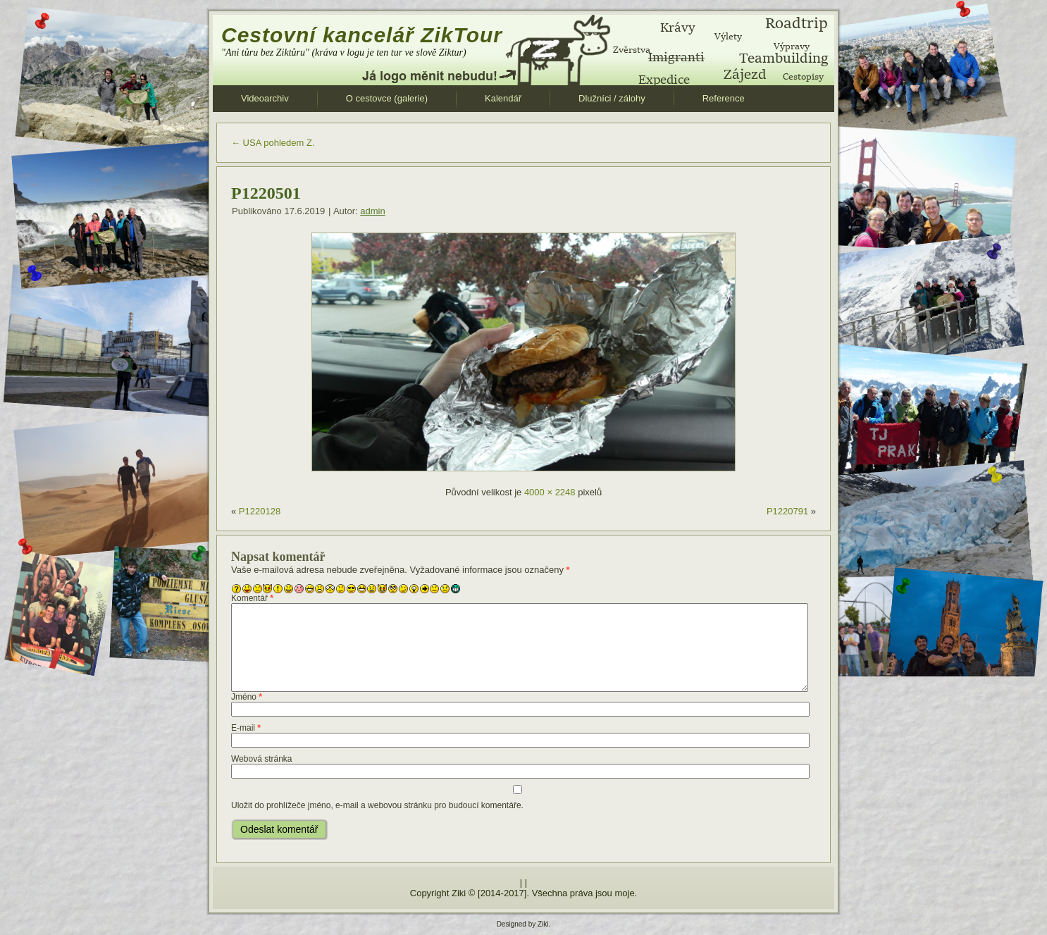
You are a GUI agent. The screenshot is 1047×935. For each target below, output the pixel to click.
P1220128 (259, 511)
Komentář (252, 598)
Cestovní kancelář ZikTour (361, 35)
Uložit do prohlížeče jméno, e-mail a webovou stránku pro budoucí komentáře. (377, 805)
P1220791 (787, 511)
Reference (723, 98)
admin (372, 211)
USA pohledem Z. (273, 142)
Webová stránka (261, 759)
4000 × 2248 (550, 492)
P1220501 (266, 193)
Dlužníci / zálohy (611, 98)
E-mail (246, 728)
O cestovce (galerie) (387, 98)
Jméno (246, 697)
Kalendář (503, 98)
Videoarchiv (265, 98)
